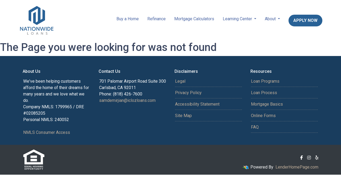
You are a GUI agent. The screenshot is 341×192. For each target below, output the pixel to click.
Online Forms (263, 115)
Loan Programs (265, 81)
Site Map (183, 115)
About (271, 18)
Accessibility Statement (197, 104)
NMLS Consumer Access (46, 132)
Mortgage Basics (267, 104)
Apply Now (305, 20)
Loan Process (264, 92)
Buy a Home (127, 18)
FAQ (255, 127)
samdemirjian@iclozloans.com (127, 100)
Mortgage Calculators (194, 18)
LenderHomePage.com (296, 167)
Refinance (156, 18)
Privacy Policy (188, 92)
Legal (180, 81)
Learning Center (238, 18)
